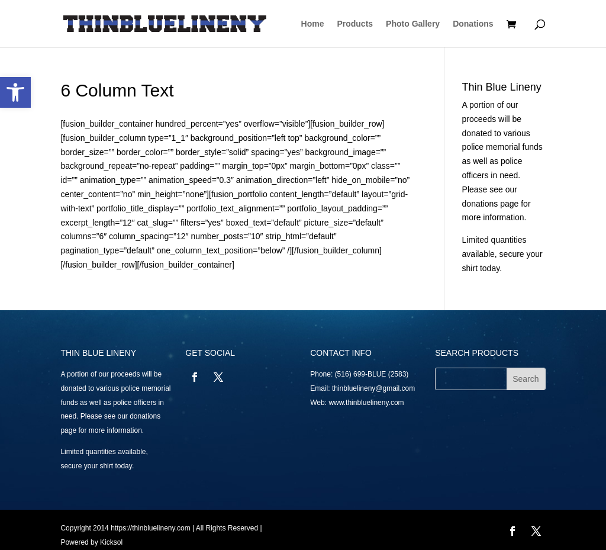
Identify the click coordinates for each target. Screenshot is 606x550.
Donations (473, 24)
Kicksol (111, 542)
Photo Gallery (413, 24)
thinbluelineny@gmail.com (373, 388)
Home (312, 24)
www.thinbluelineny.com (366, 402)
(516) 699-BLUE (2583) (372, 374)
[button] (15, 92)
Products (355, 24)
